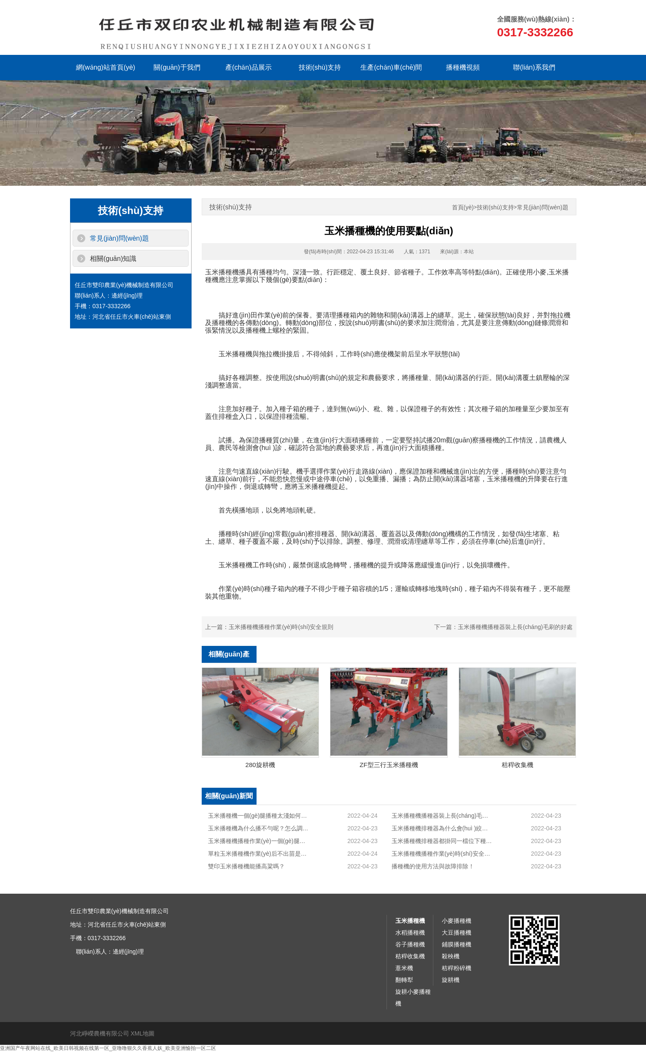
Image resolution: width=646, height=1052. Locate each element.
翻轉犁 (404, 979)
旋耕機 (450, 979)
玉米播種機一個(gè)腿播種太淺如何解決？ (259, 815)
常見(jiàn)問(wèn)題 (119, 238)
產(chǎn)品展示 (248, 67)
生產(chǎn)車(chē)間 (391, 67)
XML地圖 (142, 1033)
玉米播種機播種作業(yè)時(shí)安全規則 (281, 627)
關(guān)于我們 (177, 67)
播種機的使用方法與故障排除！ (433, 866)
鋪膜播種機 (456, 944)
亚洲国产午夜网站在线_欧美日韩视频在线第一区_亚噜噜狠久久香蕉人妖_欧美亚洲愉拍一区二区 (108, 1048)
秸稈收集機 (410, 956)
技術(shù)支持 (320, 67)
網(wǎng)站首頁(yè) (105, 67)
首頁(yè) (463, 207)
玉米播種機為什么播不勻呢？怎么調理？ (259, 828)
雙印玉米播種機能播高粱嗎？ (246, 866)
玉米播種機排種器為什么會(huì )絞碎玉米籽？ (442, 828)
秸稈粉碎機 (456, 968)
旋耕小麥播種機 (413, 997)
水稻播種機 (410, 932)
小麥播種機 (456, 920)
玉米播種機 (410, 920)
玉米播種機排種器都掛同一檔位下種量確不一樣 (442, 841)
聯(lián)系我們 (534, 67)
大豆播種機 (456, 932)
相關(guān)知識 (113, 258)
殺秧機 (450, 956)
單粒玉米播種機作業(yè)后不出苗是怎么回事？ (259, 853)
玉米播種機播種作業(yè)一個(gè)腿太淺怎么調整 (259, 841)
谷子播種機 (410, 944)
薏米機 (404, 968)
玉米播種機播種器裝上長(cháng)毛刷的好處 (515, 627)
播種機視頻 (463, 67)
